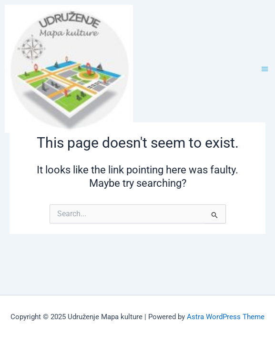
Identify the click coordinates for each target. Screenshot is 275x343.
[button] (265, 68)
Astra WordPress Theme (226, 317)
